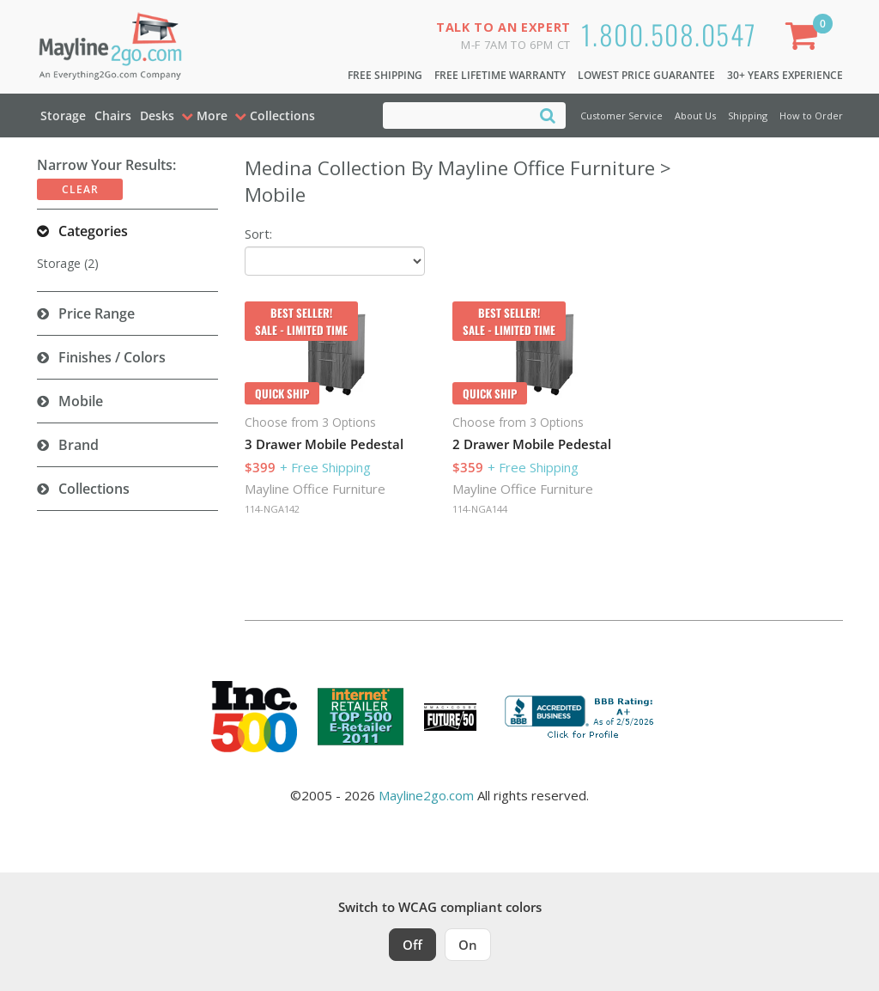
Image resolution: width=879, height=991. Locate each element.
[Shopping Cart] (805, 39)
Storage (63, 115)
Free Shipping (385, 75)
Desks (157, 115)
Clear (80, 189)
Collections (94, 488)
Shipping (747, 115)
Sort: (258, 233)
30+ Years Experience (785, 75)
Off (412, 944)
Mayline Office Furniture (315, 488)
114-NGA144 (479, 508)
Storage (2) (68, 263)
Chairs (112, 115)
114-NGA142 (272, 508)
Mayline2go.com (426, 795)
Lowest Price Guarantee (646, 75)
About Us (695, 115)
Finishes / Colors (112, 357)
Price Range (96, 313)
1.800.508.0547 (669, 34)
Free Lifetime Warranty (500, 75)
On (467, 944)
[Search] (547, 114)
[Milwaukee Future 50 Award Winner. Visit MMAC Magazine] (450, 717)
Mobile (80, 401)
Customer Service (621, 115)
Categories (93, 231)
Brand (78, 444)
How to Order (811, 115)
